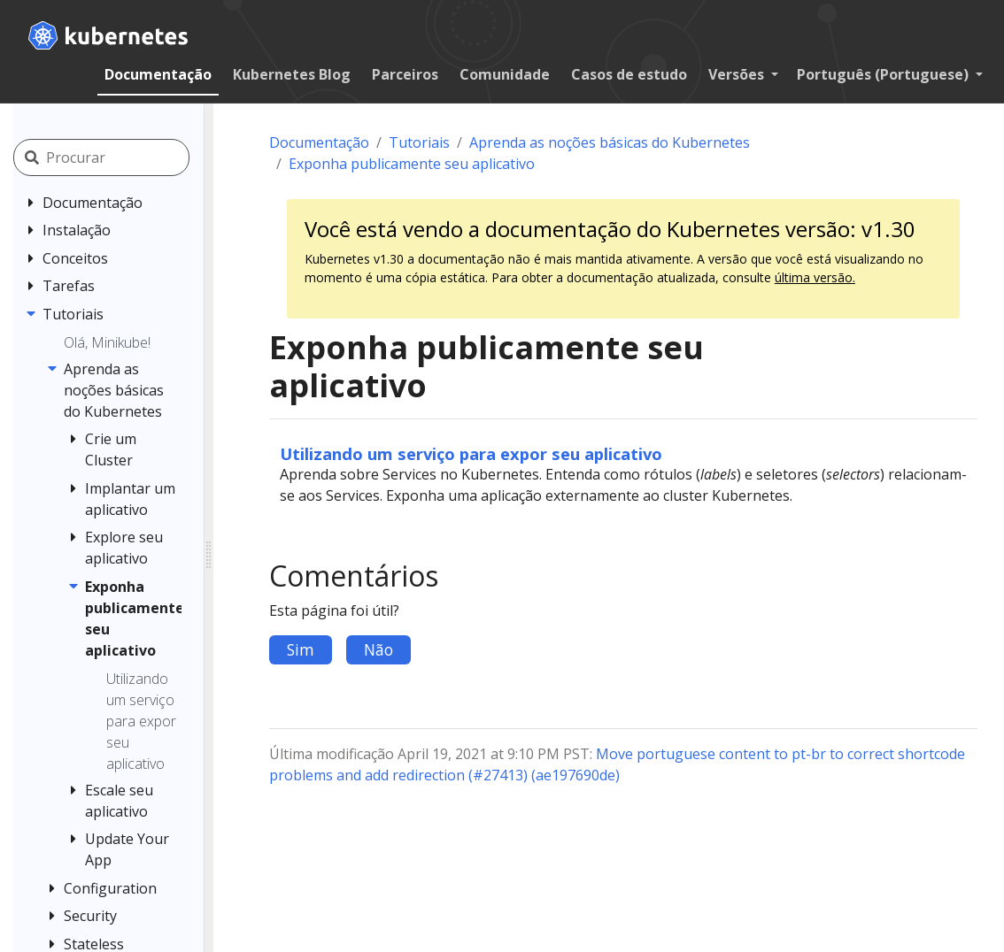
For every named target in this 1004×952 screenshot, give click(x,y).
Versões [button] (738, 74)
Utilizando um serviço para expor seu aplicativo (471, 453)
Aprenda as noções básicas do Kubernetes (609, 142)
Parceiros (405, 74)
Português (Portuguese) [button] (884, 74)
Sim (300, 649)
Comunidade (505, 74)
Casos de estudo (629, 74)
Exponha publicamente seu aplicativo (412, 163)
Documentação (158, 74)
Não (378, 649)
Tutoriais (419, 142)
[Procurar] (124, 157)
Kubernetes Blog (292, 74)
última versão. (815, 277)
